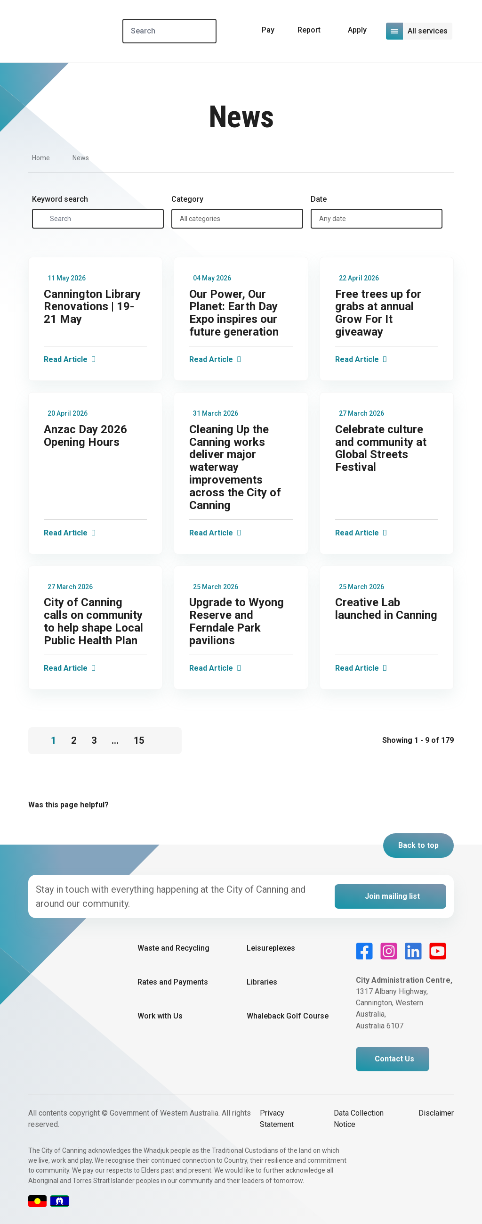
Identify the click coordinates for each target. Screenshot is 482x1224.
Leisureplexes (271, 948)
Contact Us (394, 1058)
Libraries (262, 982)
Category (187, 199)
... (115, 740)
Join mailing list (392, 896)
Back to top (418, 845)
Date (319, 199)
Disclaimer (436, 1113)
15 (139, 740)
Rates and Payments (172, 982)
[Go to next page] (166, 735)
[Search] (173, 31)
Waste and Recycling (173, 948)
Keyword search (60, 199)
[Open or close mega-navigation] (420, 31)
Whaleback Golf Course (288, 1015)
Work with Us (160, 1015)
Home (41, 158)
